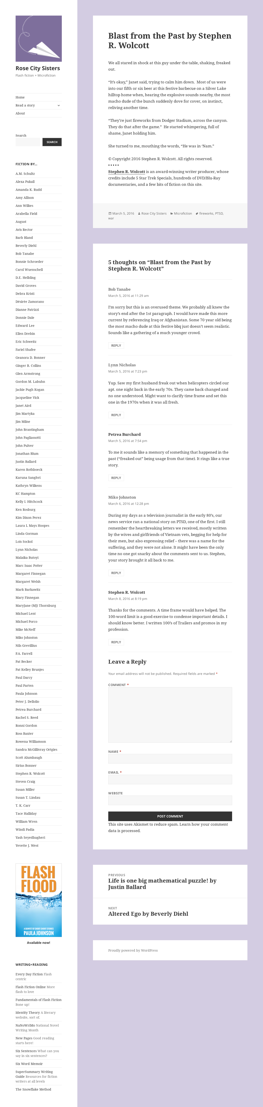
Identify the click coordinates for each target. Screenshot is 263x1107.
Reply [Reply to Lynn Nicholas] (116, 415)
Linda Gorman (27, 533)
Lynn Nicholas (27, 549)
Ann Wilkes (24, 205)
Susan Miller (25, 789)
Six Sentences (26, 1051)
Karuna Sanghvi (28, 477)
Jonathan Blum (27, 453)
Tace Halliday (26, 813)
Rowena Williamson (31, 741)
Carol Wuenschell (29, 269)
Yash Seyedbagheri (30, 837)
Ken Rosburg (25, 509)
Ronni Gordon (26, 725)
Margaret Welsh (28, 581)
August (21, 221)
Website (115, 793)
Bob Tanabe (25, 253)
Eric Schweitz (26, 341)
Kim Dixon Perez (28, 517)
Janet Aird (23, 405)
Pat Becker (24, 661)
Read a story (25, 105)
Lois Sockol (24, 541)
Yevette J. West (27, 845)
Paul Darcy (24, 677)
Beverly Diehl (26, 245)
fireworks (206, 213)
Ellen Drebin (25, 333)
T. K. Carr (23, 805)
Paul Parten (24, 685)
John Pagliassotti (28, 437)
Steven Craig (25, 781)
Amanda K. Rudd (29, 189)
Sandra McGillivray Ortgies (36, 749)
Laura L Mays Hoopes (32, 525)
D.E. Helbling (26, 277)
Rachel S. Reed (27, 717)
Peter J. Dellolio (27, 701)
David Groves (26, 285)
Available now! (38, 942)
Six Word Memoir (29, 1064)
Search (21, 135)
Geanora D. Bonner (30, 357)
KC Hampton (25, 493)
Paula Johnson (26, 693)
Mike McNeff (25, 629)
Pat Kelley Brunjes (30, 669)
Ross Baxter (24, 733)
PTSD (219, 213)
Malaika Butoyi (27, 557)
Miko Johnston (27, 637)
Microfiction (183, 213)
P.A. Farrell (24, 653)
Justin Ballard (26, 461)
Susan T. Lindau (28, 797)
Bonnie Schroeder (29, 261)
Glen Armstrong (28, 373)
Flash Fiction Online (31, 987)
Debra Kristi (25, 293)
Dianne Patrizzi (27, 309)
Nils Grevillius (26, 645)
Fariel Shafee (26, 349)
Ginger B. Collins (28, 365)
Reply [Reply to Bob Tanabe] (116, 345)
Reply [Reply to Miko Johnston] (116, 573)
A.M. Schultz (25, 173)
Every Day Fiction (29, 974)
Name (114, 751)
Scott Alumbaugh (29, 757)
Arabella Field (26, 213)
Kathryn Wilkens (29, 485)
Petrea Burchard (28, 709)
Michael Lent (26, 613)
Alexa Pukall (25, 181)
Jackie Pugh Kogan (30, 389)
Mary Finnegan (27, 597)
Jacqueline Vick (27, 397)
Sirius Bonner (26, 765)
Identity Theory (28, 1012)
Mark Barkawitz (28, 589)
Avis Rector (24, 229)
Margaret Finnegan (31, 573)
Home (20, 97)
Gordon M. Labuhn (30, 381)
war (111, 218)
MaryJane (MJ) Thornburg (36, 605)
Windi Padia (25, 829)
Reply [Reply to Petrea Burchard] (116, 478)
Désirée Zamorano (30, 301)
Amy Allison (25, 197)
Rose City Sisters (38, 68)
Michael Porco (26, 621)
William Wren (26, 821)
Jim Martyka (25, 413)
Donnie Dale (25, 317)
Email (115, 772)
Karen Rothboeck (29, 469)
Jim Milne (23, 421)
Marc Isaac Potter (29, 565)
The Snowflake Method (33, 1089)
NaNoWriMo (25, 1025)
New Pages (24, 1038)
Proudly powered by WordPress (133, 950)
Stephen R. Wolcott (30, 773)
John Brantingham (30, 429)
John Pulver (25, 445)
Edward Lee (25, 325)
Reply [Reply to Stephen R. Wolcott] (116, 642)
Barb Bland (24, 237)
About (20, 113)
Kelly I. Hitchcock (29, 501)
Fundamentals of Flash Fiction (39, 1000)
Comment (118, 685)
